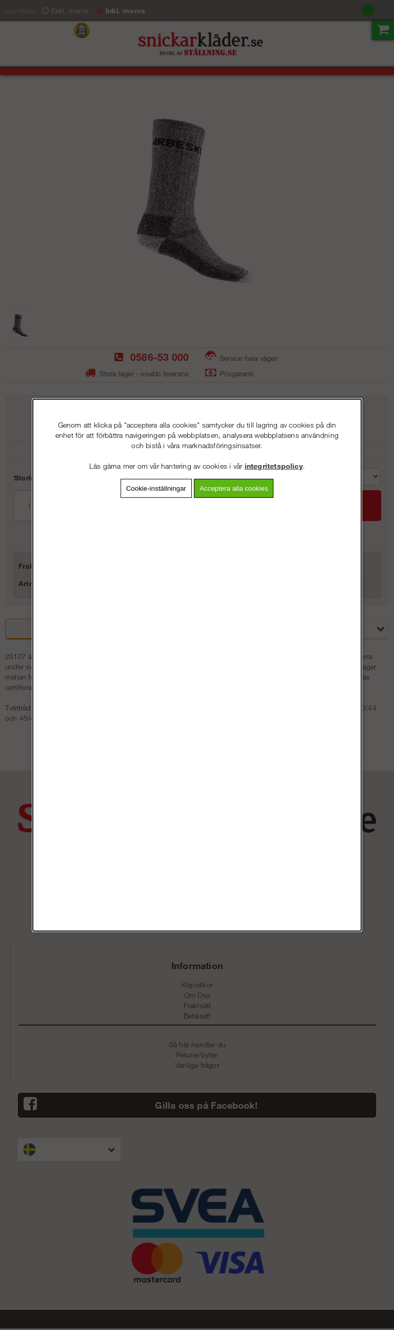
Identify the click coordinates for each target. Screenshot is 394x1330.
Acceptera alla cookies (234, 488)
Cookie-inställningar (156, 488)
